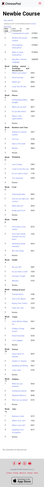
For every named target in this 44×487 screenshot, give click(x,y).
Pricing (15, 473)
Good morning (17, 77)
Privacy (29, 473)
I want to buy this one (20, 169)
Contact (9, 473)
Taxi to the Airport (19, 299)
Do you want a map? (20, 173)
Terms (36, 473)
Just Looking (17, 164)
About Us (22, 473)
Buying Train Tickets (19, 303)
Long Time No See (19, 86)
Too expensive (17, 178)
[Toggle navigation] (40, 3)
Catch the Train (18, 308)
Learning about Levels (20, 33)
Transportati (17, 294)
